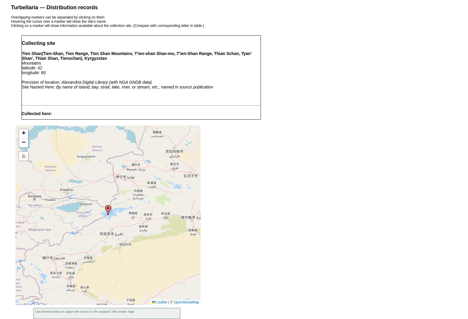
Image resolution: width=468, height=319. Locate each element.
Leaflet (159, 302)
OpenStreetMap (186, 302)
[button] (108, 210)
